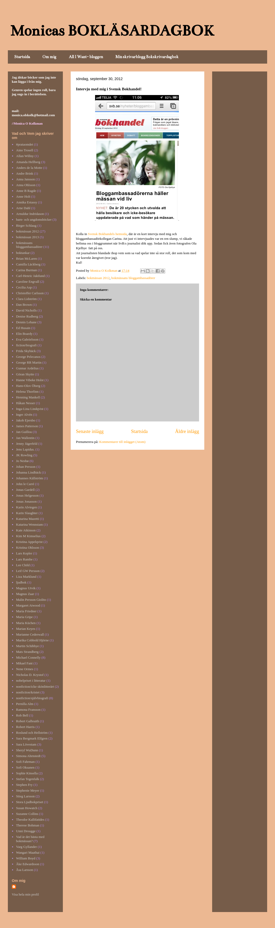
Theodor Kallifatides (30, 819)
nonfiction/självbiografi (32, 698)
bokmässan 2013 (27, 237)
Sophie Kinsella (27, 773)
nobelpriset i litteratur (31, 680)
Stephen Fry (24, 785)
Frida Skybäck (26, 351)
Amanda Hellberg (28, 162)
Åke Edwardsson (27, 864)
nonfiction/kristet (28, 692)
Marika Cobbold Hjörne (32, 640)
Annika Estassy (26, 202)
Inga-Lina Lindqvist (29, 409)
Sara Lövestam (26, 744)
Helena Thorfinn (27, 391)
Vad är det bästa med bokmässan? (30, 839)
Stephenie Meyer (27, 790)
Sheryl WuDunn (27, 750)
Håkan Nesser (25, 403)
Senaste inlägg (90, 431)
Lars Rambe (24, 559)
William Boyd (25, 858)
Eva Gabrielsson (27, 339)
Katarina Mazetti (27, 519)
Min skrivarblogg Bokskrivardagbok (147, 56)
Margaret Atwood (28, 605)
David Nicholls (26, 310)
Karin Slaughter (27, 513)
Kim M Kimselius (28, 536)
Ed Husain (23, 328)
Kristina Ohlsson (27, 547)
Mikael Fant (24, 663)
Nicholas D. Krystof (29, 675)
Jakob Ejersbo (25, 420)
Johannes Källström (29, 478)
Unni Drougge (26, 831)
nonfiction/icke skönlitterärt (35, 686)
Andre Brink (24, 173)
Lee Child (23, 565)
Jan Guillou (24, 432)
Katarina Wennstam (29, 524)
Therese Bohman (27, 825)
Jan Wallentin (25, 438)
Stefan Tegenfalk (27, 779)
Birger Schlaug (26, 225)
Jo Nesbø (22, 461)
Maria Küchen (26, 623)
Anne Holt (23, 196)
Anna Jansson (25, 179)
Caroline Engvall (27, 282)
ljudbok (21, 582)
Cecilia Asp (24, 287)
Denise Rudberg (27, 316)
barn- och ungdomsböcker (34, 219)
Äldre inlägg (187, 431)
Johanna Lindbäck (28, 472)
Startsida (22, 56)
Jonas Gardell (25, 490)
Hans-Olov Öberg (28, 386)
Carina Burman (26, 270)
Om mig (49, 56)
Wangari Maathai (28, 852)
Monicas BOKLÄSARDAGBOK (112, 31)
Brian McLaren (26, 258)
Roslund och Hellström (32, 733)
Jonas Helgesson (27, 495)
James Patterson (27, 426)
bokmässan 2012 (98, 278)
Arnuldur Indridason (30, 214)
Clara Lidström (26, 299)
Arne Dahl (23, 208)
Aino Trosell (24, 150)
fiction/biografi (26, 345)
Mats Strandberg (27, 652)
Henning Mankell (28, 397)
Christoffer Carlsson (30, 293)
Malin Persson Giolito (31, 600)
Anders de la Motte (29, 168)
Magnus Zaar (25, 594)
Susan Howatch (26, 808)
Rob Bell (22, 715)
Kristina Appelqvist (29, 542)
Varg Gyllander (26, 847)
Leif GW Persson (28, 571)
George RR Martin (28, 362)
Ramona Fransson (28, 710)
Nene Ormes (24, 669)
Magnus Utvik (26, 588)
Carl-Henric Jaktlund (30, 276)
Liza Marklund (26, 577)
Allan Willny (25, 156)
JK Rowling (24, 455)
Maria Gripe (24, 617)
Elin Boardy (24, 334)
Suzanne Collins (27, 814)
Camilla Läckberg (28, 264)
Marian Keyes (25, 629)
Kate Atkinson (26, 530)
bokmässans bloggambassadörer (133, 278)
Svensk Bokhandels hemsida (107, 234)
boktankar (23, 253)
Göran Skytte (25, 374)
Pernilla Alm (24, 704)
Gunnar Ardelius (27, 368)
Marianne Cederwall (30, 634)
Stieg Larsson (25, 796)
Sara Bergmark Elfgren (31, 738)
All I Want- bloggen (86, 56)
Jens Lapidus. (25, 449)
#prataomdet (24, 144)
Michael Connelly (28, 657)
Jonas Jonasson (26, 501)
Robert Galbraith (27, 721)
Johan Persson (25, 467)
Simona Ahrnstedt (28, 756)
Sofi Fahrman (25, 762)
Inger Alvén (24, 414)
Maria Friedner (26, 611)
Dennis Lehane (26, 322)
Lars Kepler (24, 553)
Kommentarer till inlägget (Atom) (122, 442)
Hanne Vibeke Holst (29, 380)
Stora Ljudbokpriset (29, 802)
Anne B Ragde (26, 191)
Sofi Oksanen (25, 767)
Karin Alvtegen (26, 507)
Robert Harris (25, 727)
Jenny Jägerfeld (26, 444)
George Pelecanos (28, 357)
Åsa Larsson (24, 870)
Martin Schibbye (27, 646)
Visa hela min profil (25, 894)
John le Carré (25, 484)
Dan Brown (24, 305)
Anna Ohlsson (25, 185)
